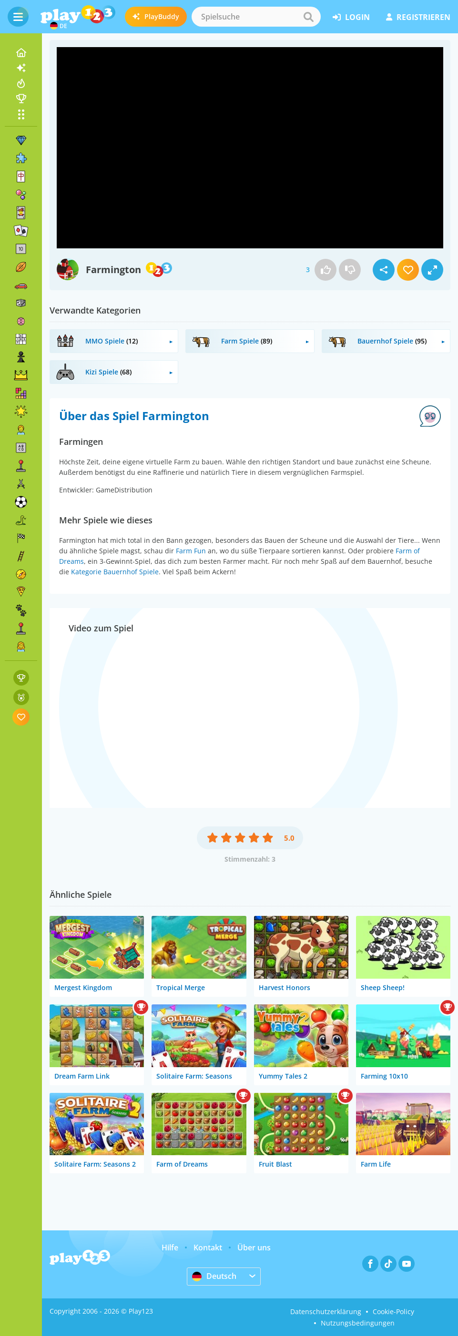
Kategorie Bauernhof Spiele (115, 571)
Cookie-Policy (393, 1311)
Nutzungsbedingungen (358, 1322)
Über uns (254, 1247)
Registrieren (418, 17)
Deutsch (214, 1276)
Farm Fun (191, 550)
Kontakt (207, 1247)
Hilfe (170, 1247)
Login (351, 17)
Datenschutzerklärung (325, 1311)
